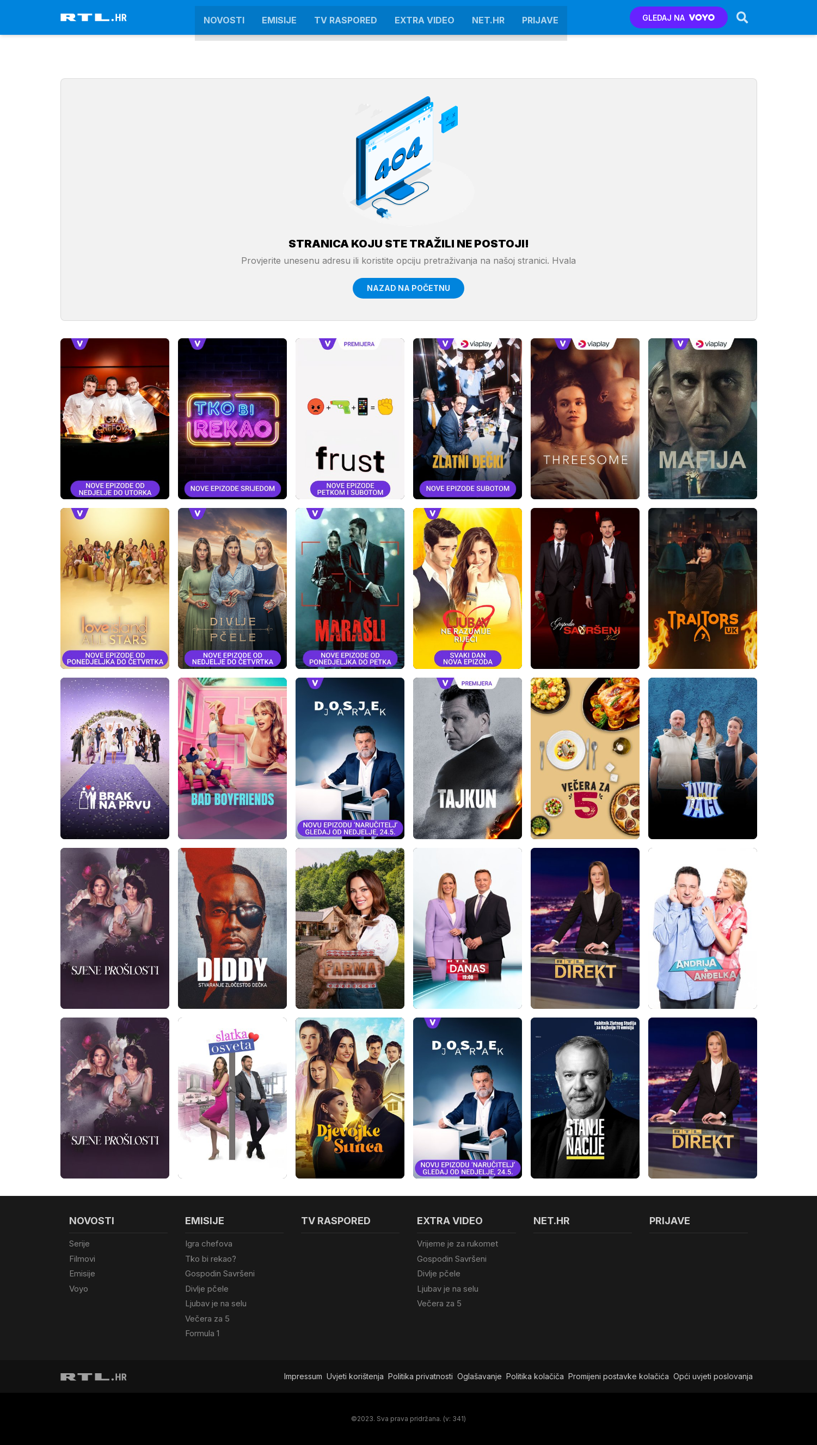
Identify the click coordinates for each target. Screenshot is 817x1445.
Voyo (78, 1288)
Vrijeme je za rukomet (457, 1243)
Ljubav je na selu (216, 1303)
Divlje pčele (207, 1288)
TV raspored (345, 17)
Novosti (224, 17)
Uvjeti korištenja (355, 1376)
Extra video (424, 17)
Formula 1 (202, 1333)
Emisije (279, 17)
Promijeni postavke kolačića (618, 1376)
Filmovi (82, 1259)
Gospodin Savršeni (220, 1273)
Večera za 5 (207, 1318)
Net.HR (488, 17)
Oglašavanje (479, 1376)
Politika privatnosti (420, 1376)
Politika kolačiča (535, 1376)
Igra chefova (208, 1243)
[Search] (742, 17)
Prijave (540, 17)
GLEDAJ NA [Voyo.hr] (678, 17)
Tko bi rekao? (210, 1259)
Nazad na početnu (408, 288)
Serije (79, 1243)
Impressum (303, 1376)
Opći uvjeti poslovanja (713, 1376)
